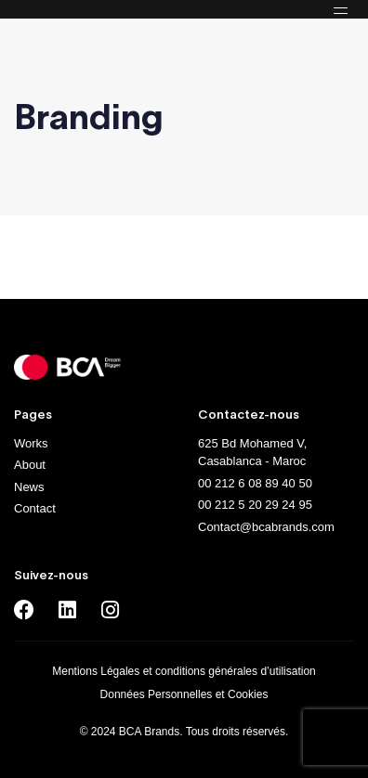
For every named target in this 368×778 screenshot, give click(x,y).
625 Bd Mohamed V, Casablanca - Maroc (252, 452)
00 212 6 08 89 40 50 (255, 483)
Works (31, 443)
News (29, 487)
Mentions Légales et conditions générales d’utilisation (184, 671)
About (30, 465)
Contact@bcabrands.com (266, 527)
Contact (35, 508)
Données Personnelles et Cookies (184, 694)
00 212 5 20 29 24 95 (255, 505)
